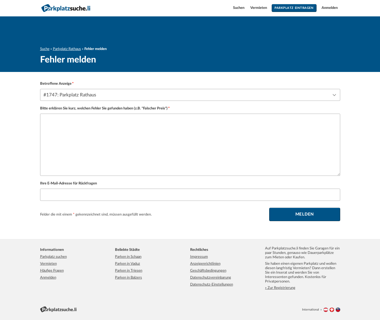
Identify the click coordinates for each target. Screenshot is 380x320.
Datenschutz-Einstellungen (211, 284)
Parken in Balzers (128, 277)
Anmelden (330, 8)
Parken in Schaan (128, 257)
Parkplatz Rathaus (67, 49)
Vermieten (259, 8)
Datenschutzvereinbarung (210, 277)
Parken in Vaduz (127, 264)
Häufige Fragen (52, 270)
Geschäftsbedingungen (208, 270)
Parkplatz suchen (53, 257)
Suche (45, 49)
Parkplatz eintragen (293, 7)
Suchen (239, 8)
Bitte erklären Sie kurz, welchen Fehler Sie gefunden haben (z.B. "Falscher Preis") (104, 108)
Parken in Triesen (128, 270)
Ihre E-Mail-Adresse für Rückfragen (68, 183)
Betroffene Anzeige (56, 84)
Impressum (199, 257)
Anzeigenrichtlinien (205, 264)
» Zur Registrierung (280, 288)
